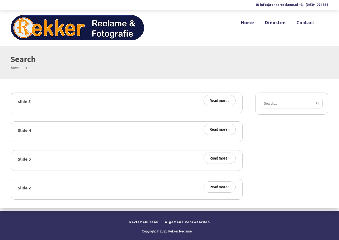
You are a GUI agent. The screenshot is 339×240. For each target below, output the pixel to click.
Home (247, 23)
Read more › (219, 100)
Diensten (275, 23)
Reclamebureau (144, 222)
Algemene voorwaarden (187, 222)
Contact (305, 23)
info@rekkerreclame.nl (279, 4)
